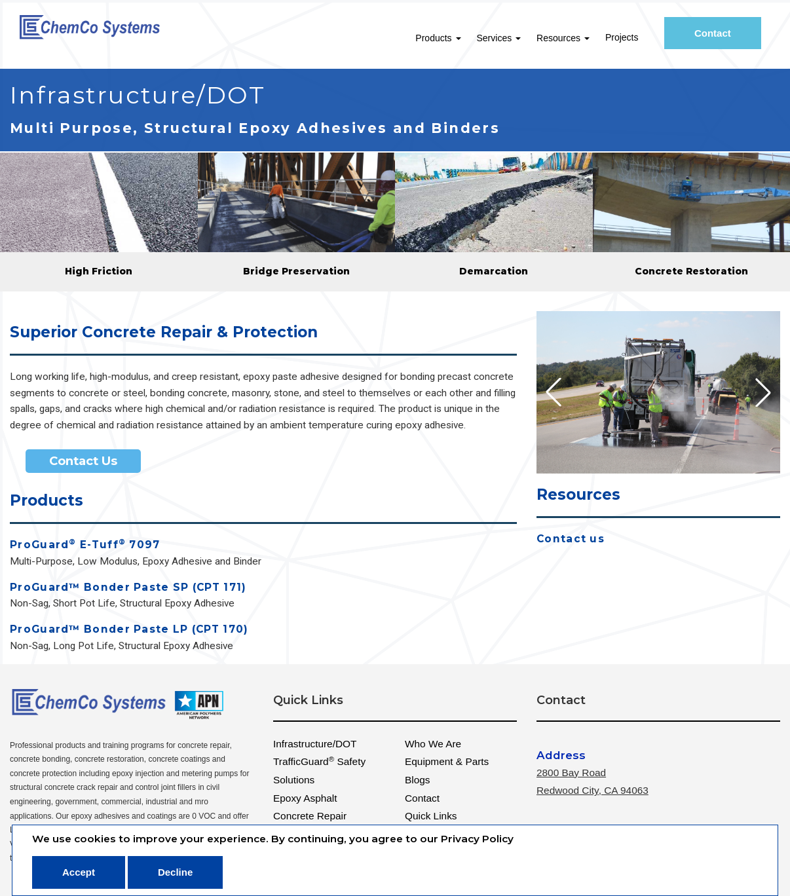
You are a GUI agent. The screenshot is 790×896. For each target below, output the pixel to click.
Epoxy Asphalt (305, 798)
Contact (722, 37)
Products (441, 38)
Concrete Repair (310, 815)
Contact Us (83, 460)
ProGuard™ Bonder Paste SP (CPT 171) (128, 587)
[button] (763, 392)
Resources (566, 38)
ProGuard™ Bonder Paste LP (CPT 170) (129, 629)
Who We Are (433, 743)
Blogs (417, 779)
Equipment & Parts (447, 761)
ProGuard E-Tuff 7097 (85, 545)
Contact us (570, 539)
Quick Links (431, 815)
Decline (175, 872)
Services (502, 38)
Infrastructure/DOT (314, 743)
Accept (78, 872)
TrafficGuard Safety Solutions (319, 770)
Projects (626, 37)
